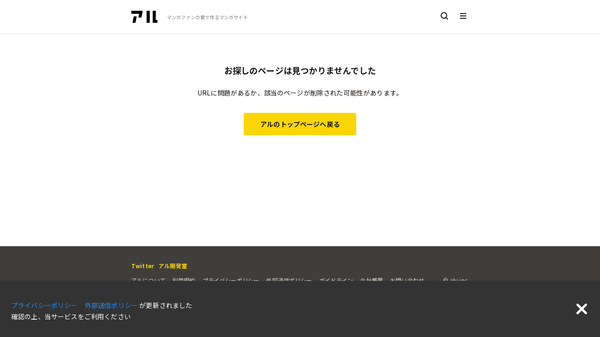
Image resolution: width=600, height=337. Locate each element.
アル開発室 (172, 266)
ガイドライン (336, 280)
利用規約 (183, 280)
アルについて (148, 280)
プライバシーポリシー (231, 280)
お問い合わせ (407, 280)
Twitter (142, 266)
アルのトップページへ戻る (300, 124)
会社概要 (371, 280)
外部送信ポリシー (289, 280)
